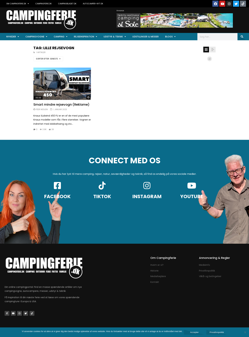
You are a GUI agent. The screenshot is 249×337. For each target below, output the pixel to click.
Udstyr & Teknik (115, 36)
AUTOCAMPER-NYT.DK (93, 3)
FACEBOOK (57, 196)
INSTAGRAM (147, 196)
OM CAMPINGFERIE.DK (17, 3)
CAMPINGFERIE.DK (43, 3)
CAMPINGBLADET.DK (67, 3)
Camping (60, 36)
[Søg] (241, 36)
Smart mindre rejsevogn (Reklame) (61, 104)
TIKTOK (102, 196)
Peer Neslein (42, 109)
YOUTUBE (191, 196)
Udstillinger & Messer (145, 36)
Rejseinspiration (85, 36)
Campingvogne (36, 36)
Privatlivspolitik (217, 332)
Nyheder (12, 36)
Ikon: (62, 83)
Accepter (194, 332)
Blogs (170, 36)
